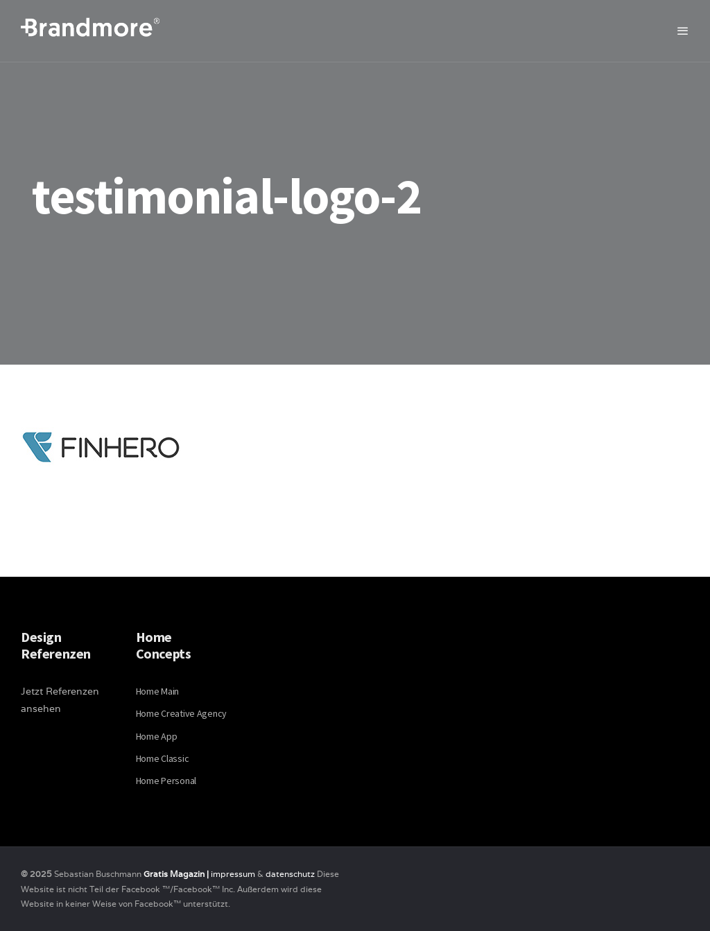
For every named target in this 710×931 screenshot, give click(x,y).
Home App (157, 736)
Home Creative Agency (181, 713)
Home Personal (166, 780)
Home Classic (162, 758)
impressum (233, 874)
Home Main (157, 691)
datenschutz (291, 874)
